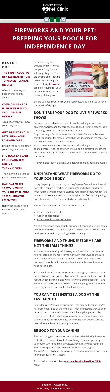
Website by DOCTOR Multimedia (55, 388)
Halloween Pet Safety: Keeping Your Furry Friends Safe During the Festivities (15, 192)
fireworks (54, 84)
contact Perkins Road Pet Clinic (83, 361)
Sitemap (47, 384)
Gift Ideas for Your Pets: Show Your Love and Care (15, 136)
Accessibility (61, 384)
